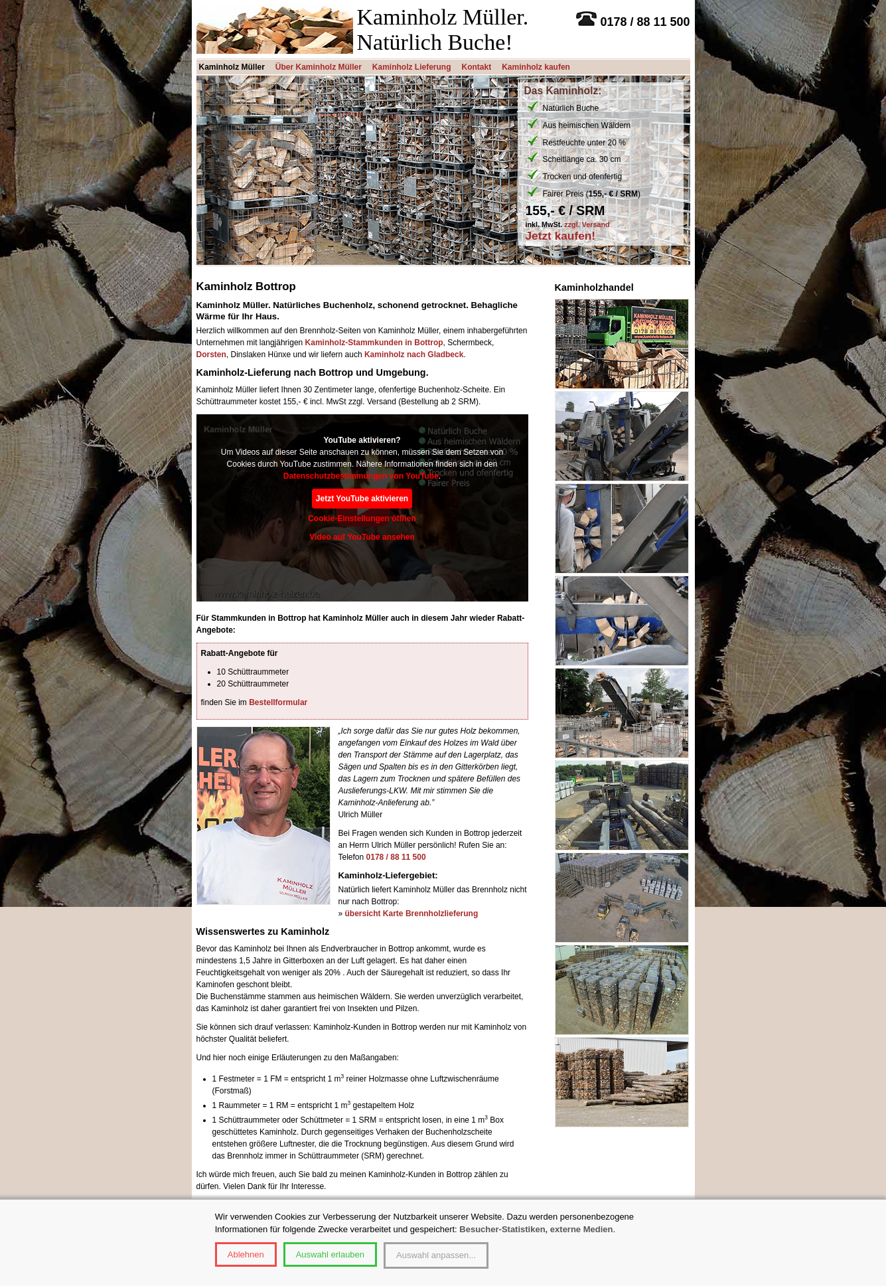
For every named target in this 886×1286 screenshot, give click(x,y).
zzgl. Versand (586, 224)
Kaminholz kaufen (536, 67)
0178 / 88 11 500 (396, 857)
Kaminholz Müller (232, 67)
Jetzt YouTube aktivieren (362, 498)
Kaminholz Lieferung (411, 67)
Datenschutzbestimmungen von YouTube (361, 476)
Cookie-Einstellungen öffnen (362, 518)
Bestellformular (278, 702)
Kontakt (477, 67)
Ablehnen (246, 1254)
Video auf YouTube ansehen (361, 537)
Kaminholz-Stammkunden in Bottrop (374, 342)
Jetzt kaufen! (561, 236)
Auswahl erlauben (330, 1254)
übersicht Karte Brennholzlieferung (412, 913)
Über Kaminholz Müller (318, 67)
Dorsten (211, 354)
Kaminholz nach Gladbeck (413, 354)
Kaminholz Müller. (443, 17)
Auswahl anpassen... (436, 1255)
